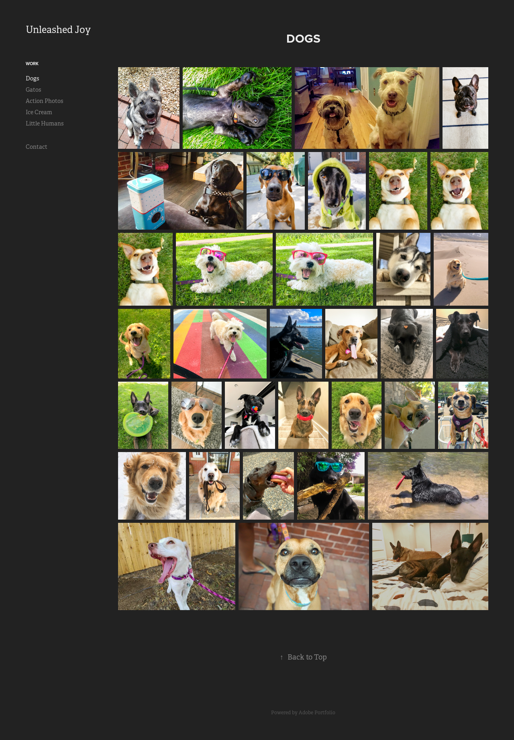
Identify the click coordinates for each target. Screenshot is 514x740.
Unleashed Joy (58, 30)
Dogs (32, 78)
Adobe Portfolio (317, 712)
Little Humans (44, 123)
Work (32, 63)
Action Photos (44, 101)
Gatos (33, 89)
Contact (36, 146)
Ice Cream (39, 112)
